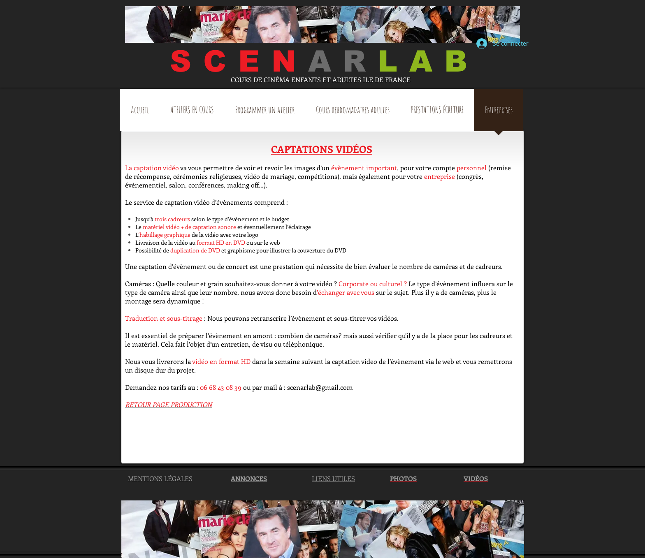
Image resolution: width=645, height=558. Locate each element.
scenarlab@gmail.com (320, 387)
